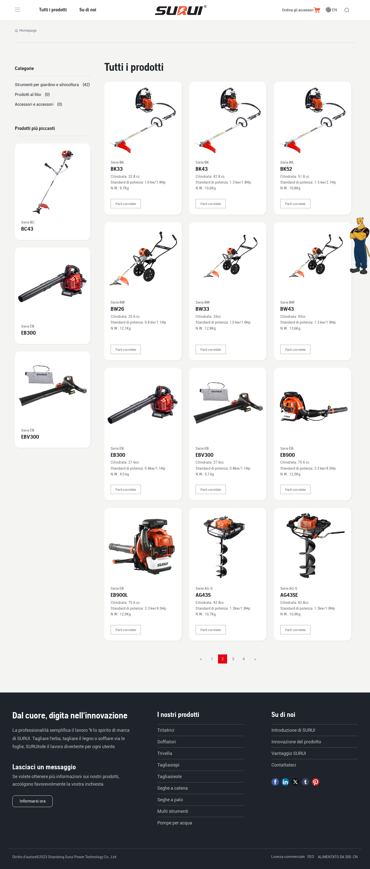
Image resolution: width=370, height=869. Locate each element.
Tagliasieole (169, 776)
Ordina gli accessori (298, 10)
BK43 (202, 169)
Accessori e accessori (34, 104)
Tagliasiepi (168, 765)
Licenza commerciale (288, 857)
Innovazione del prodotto (296, 741)
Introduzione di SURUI (293, 730)
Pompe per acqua (174, 822)
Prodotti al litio (28, 94)
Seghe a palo (170, 799)
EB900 (287, 455)
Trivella (164, 753)
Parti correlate (125, 204)
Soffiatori (166, 741)
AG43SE (289, 595)
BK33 (117, 169)
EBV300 (204, 455)
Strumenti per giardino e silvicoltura (47, 84)
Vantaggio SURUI (288, 753)
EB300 (118, 455)
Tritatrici (165, 730)
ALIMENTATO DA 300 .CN (338, 857)
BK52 (286, 169)
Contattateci (283, 765)
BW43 (287, 309)
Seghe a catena (172, 788)
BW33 (202, 309)
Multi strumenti (172, 811)
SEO (310, 857)
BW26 (117, 309)
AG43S (203, 595)
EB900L (119, 595)
